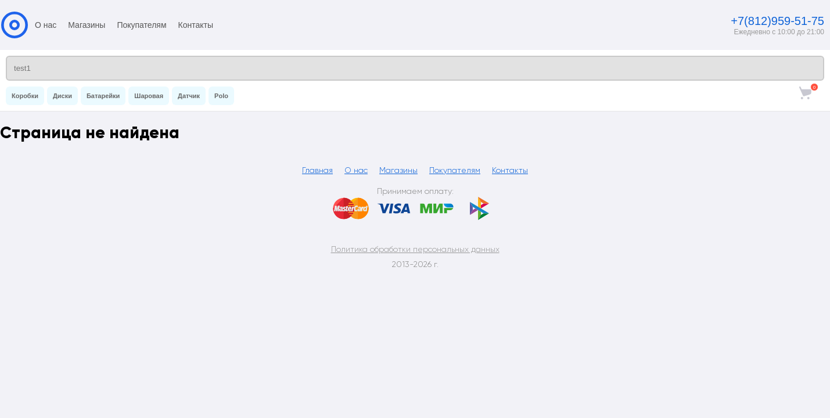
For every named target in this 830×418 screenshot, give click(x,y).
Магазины (86, 25)
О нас (45, 25)
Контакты (195, 25)
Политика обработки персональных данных (415, 249)
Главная (317, 170)
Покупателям (141, 25)
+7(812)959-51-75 (777, 21)
